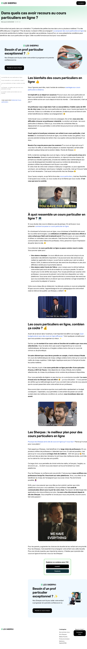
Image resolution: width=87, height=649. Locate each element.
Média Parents (63, 636)
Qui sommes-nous (64, 632)
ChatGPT (57, 566)
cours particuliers (66, 176)
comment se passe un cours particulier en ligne (52, 226)
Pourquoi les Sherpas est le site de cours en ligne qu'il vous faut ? (51, 442)
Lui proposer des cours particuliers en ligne (68, 31)
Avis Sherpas (63, 634)
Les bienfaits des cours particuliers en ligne (11, 77)
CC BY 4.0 (17, 22)
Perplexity (57, 571)
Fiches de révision (64, 639)
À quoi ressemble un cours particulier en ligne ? (12, 80)
